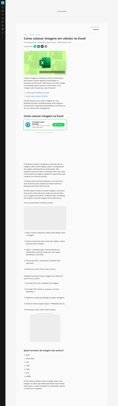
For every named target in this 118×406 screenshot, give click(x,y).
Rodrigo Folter (31, 42)
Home (25, 34)
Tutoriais (31, 34)
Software (38, 34)
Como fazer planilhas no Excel (37, 93)
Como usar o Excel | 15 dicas (37, 96)
